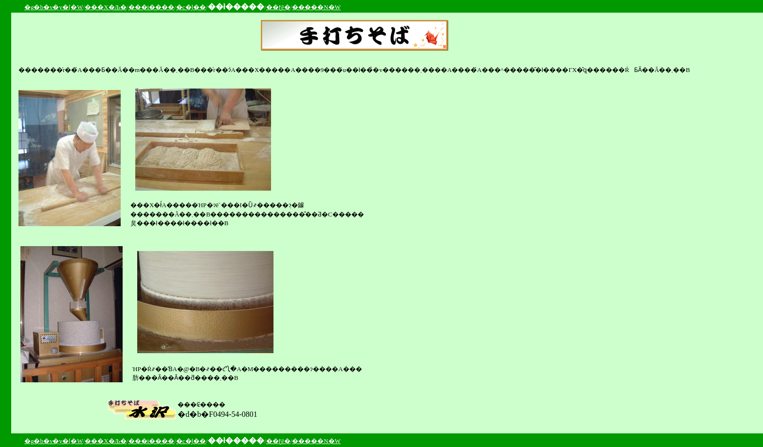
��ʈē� (278, 7)
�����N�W (316, 7)
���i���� (151, 7)
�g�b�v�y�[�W (53, 7)
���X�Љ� (106, 7)
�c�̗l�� (191, 7)
